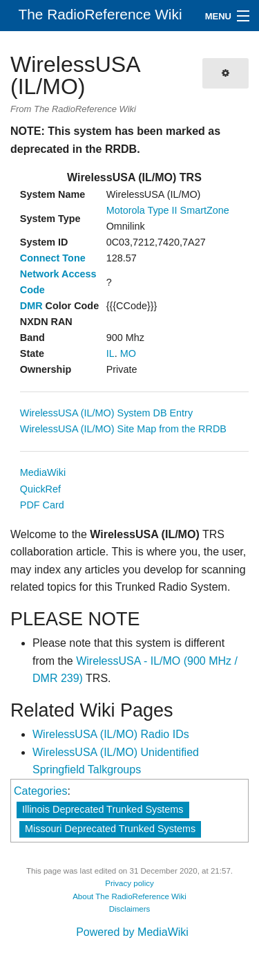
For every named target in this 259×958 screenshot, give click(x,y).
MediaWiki (43, 472)
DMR (31, 305)
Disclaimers (130, 909)
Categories (40, 791)
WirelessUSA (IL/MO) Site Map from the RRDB (123, 428)
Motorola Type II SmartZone (167, 210)
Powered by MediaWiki (132, 932)
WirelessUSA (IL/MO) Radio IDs (110, 734)
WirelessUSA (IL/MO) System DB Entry (106, 412)
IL (110, 353)
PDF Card (42, 504)
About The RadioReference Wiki (129, 896)
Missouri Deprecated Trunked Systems (110, 828)
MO (128, 353)
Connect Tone (53, 258)
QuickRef (40, 489)
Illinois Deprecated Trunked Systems (103, 809)
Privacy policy (129, 883)
